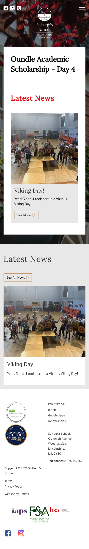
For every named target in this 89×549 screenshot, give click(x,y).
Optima (24, 494)
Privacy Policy (13, 486)
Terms (8, 481)
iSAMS (52, 410)
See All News (18, 277)
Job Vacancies (57, 421)
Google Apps (56, 415)
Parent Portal (56, 404)
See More (26, 215)
